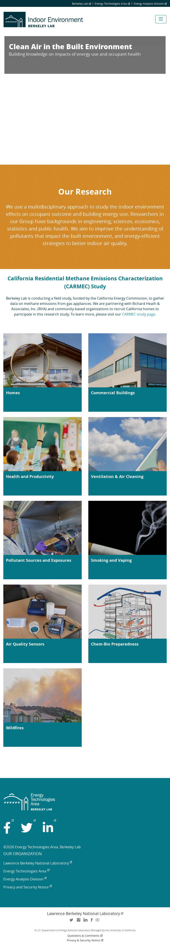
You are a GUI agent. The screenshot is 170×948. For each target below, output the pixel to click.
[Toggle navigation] (160, 19)
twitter (71, 921)
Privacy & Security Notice (85, 940)
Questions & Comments (85, 935)
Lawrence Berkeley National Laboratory (37, 863)
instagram (78, 921)
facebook (91, 921)
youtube (98, 921)
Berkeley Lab (81, 3)
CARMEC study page (138, 314)
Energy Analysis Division (150, 3)
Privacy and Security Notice (27, 887)
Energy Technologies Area (112, 3)
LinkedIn (85, 921)
